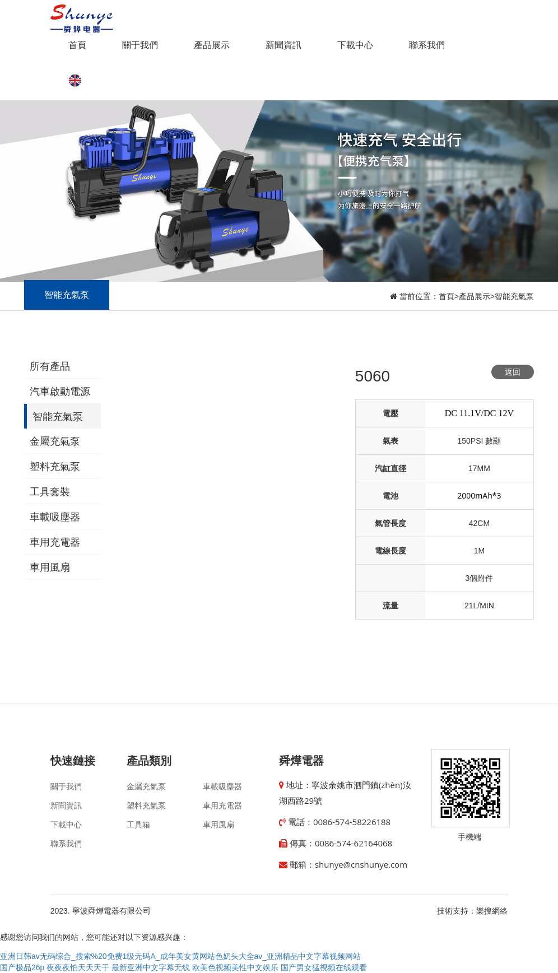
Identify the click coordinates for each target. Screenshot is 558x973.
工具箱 (138, 824)
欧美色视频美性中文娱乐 (235, 967)
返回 (512, 371)
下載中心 (355, 45)
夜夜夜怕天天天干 (77, 967)
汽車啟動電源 (60, 391)
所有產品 (50, 366)
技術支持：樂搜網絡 (472, 910)
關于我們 (140, 45)
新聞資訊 (283, 45)
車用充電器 (55, 542)
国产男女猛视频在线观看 (324, 967)
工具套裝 (50, 491)
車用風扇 (50, 567)
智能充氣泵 (514, 296)
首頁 (77, 45)
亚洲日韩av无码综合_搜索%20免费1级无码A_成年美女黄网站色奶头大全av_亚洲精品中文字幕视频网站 (180, 956)
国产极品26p (22, 967)
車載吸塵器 (55, 517)
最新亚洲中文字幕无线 (150, 967)
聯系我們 (427, 45)
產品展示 (212, 45)
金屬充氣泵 (55, 441)
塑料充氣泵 (55, 466)
